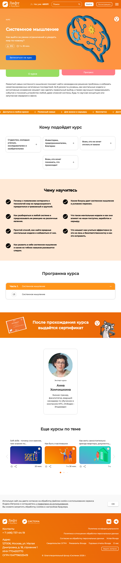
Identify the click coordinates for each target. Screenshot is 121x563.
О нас (116, 543)
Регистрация (104, 4)
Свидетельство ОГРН (57, 543)
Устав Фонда (113, 538)
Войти (89, 4)
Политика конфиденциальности (103, 529)
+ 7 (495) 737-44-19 (13, 532)
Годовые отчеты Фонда (100, 543)
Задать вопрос (110, 549)
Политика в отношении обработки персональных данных (91, 533)
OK (113, 504)
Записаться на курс (21, 57)
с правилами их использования (52, 504)
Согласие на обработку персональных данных (82, 538)
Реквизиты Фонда (77, 543)
